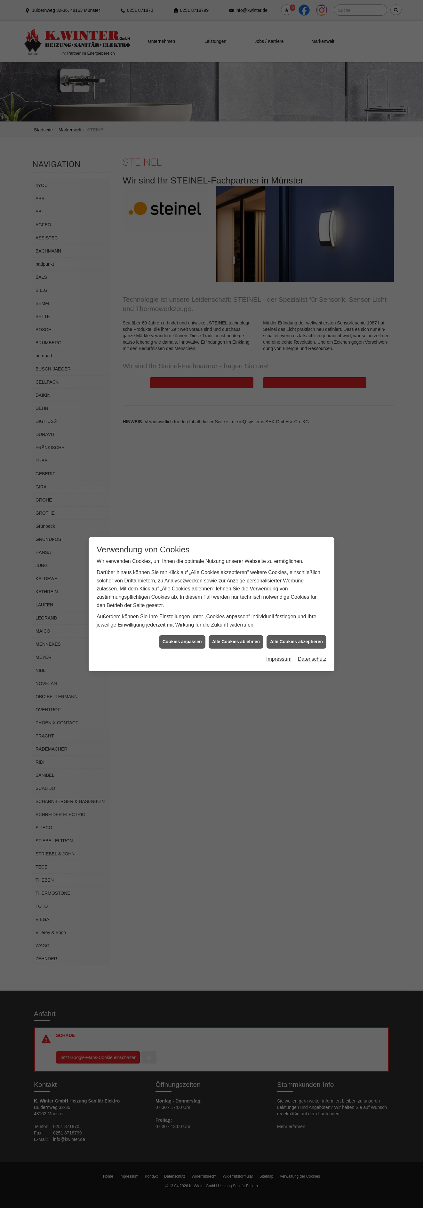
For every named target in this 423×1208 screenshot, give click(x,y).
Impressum (278, 632)
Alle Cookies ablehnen (236, 614)
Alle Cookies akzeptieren (296, 614)
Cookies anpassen (182, 614)
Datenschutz (312, 632)
